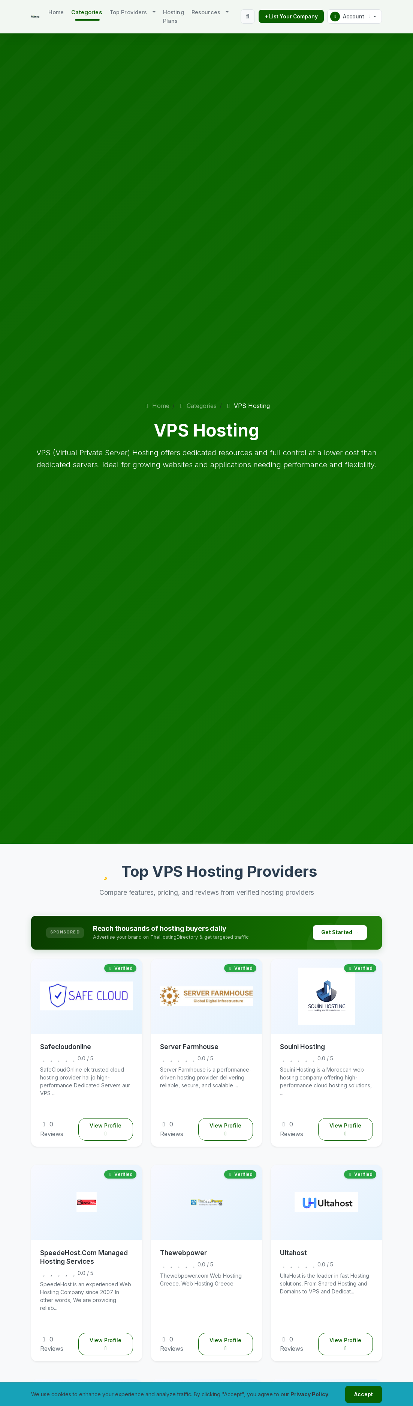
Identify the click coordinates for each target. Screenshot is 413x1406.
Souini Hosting (302, 1047)
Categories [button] (86, 12)
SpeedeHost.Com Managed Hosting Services (84, 1257)
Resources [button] (206, 12)
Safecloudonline (65, 1047)
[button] (354, 16)
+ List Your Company (291, 17)
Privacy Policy (309, 1394)
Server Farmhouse (189, 1047)
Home (56, 12)
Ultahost (293, 1253)
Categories (197, 405)
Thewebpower (183, 1253)
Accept (363, 1394)
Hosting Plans (173, 16)
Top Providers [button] (128, 12)
